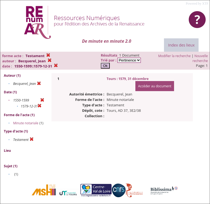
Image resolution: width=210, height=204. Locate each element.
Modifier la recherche (174, 56)
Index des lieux (181, 45)
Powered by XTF (197, 3)
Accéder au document (154, 86)
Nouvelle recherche (200, 58)
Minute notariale (25, 123)
